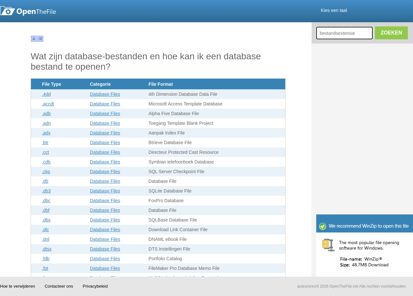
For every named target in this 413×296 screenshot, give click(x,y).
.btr (45, 142)
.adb (46, 113)
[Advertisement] (167, 36)
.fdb (45, 258)
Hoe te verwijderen (17, 286)
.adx (46, 132)
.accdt (48, 103)
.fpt (45, 268)
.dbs (46, 219)
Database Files (105, 94)
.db (45, 181)
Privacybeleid (95, 286)
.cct (45, 152)
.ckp (46, 171)
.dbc (46, 200)
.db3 (46, 190)
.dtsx (47, 249)
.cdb (46, 161)
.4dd (46, 94)
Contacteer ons (59, 286)
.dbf (45, 210)
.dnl (45, 239)
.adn (46, 123)
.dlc (45, 229)
